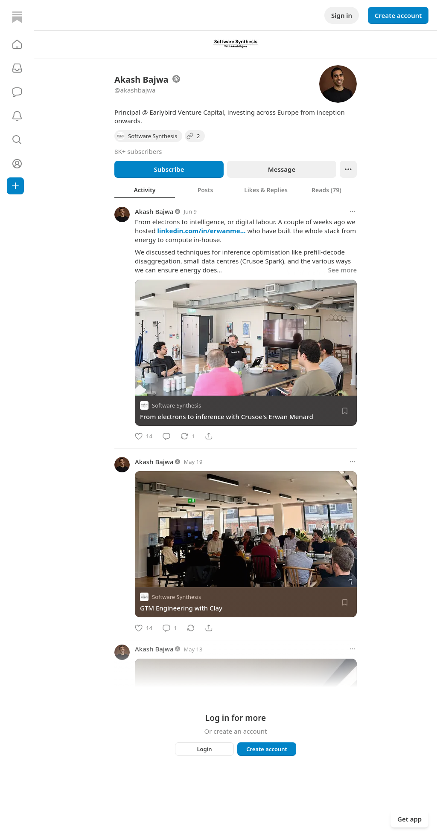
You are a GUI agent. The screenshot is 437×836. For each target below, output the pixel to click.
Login (204, 749)
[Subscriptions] (17, 68)
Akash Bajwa (154, 211)
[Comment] (166, 436)
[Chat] (17, 92)
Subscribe (169, 169)
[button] (17, 44)
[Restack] (187, 436)
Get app (409, 819)
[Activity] (17, 116)
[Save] (345, 411)
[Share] (208, 436)
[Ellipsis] (348, 169)
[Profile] (17, 163)
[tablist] (235, 189)
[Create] (15, 185)
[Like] (143, 436)
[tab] (144, 189)
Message (281, 169)
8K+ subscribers (138, 151)
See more (342, 270)
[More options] (352, 211)
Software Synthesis (176, 405)
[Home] (17, 17)
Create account (398, 15)
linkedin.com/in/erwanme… (201, 230)
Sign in (341, 15)
